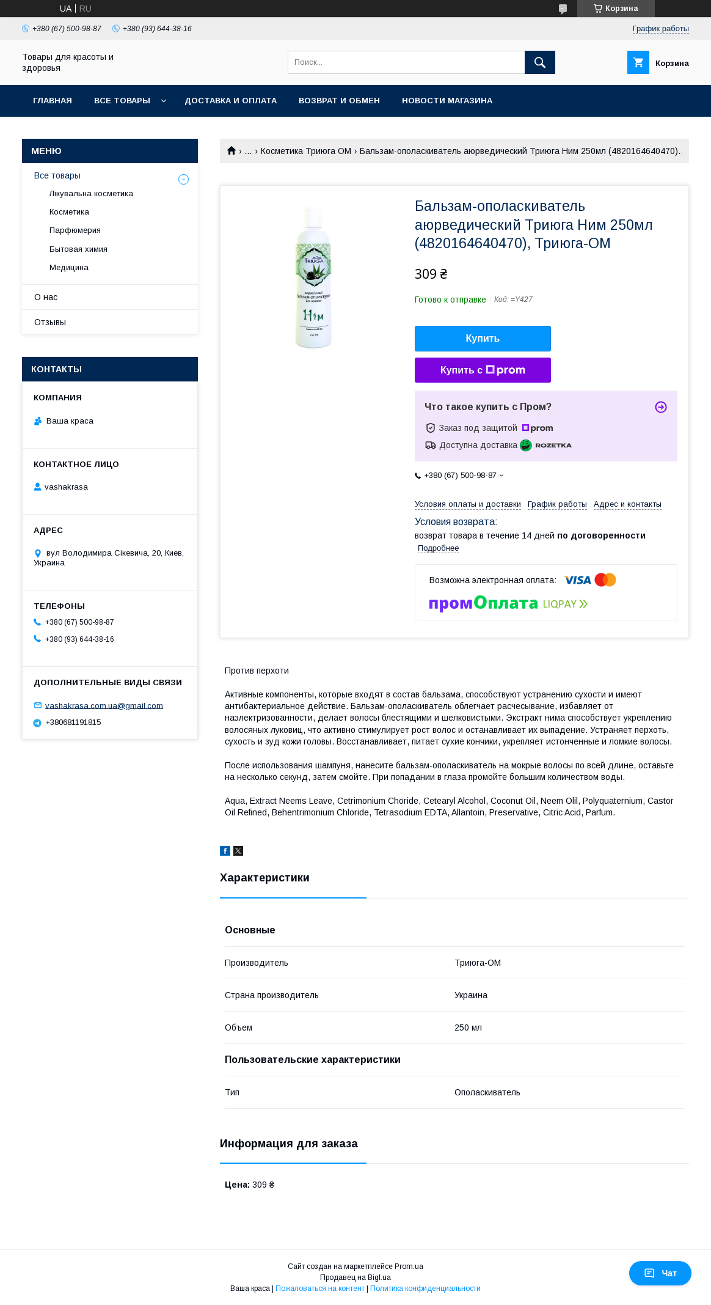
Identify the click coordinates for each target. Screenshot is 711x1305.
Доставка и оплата (230, 100)
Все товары (122, 100)
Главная (52, 100)
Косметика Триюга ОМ (306, 151)
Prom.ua (409, 1266)
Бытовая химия (78, 249)
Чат (660, 1273)
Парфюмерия (75, 230)
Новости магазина (447, 100)
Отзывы (50, 322)
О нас (45, 297)
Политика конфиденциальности (425, 1288)
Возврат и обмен (339, 100)
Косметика (69, 211)
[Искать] (540, 62)
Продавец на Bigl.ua (355, 1277)
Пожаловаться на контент (320, 1288)
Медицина (69, 267)
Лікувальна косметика (91, 193)
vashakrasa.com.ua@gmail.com (104, 705)
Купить (483, 338)
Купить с (482, 370)
